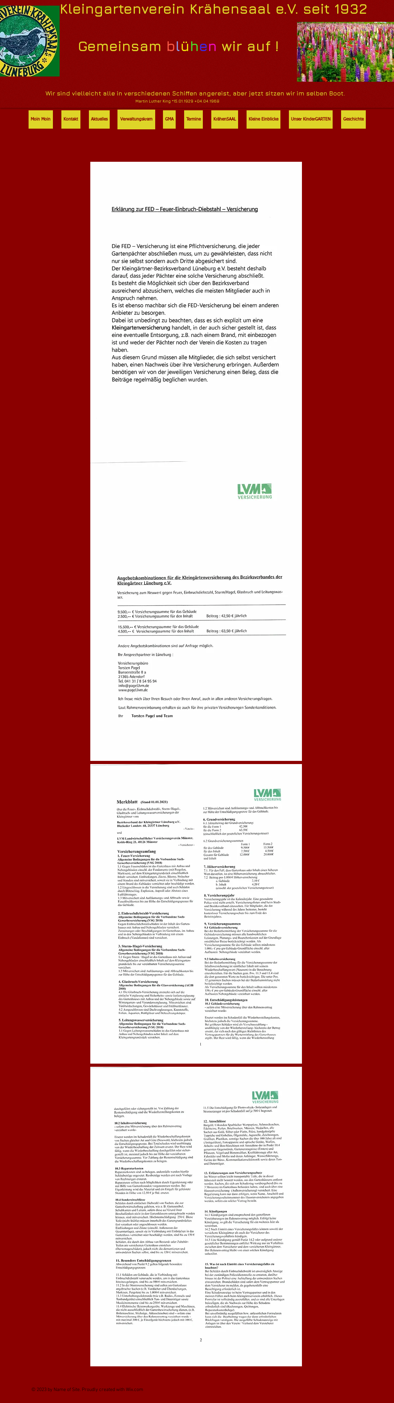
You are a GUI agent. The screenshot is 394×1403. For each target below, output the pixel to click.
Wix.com (134, 1390)
